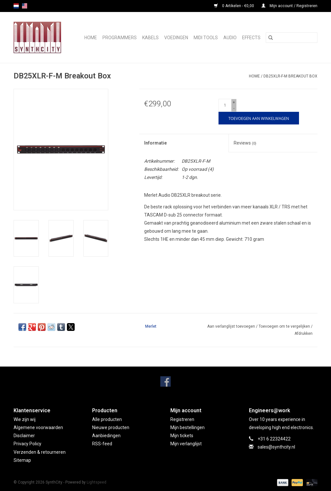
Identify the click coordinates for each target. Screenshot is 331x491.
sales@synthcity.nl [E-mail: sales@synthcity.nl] (276, 447)
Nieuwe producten (110, 427)
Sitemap (22, 460)
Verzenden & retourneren (40, 452)
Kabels (150, 37)
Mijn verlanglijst (186, 443)
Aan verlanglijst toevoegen (231, 326)
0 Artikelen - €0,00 (234, 6)
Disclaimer (24, 435)
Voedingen (176, 37)
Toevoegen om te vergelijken (285, 326)
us (24, 5)
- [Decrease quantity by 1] (233, 108)
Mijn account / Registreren (289, 6)
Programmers (119, 37)
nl (16, 5)
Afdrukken (303, 333)
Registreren (182, 419)
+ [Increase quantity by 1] (234, 102)
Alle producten (107, 419)
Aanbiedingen (106, 435)
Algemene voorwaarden (38, 427)
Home (90, 37)
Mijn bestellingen (187, 427)
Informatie (155, 143)
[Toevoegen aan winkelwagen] (259, 118)
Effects (251, 37)
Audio (230, 37)
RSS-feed (102, 443)
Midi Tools (206, 37)
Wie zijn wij (25, 419)
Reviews (245, 143)
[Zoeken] (291, 37)
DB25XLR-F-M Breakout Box (290, 76)
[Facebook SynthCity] (165, 381)
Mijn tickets (181, 435)
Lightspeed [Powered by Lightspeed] (96, 482)
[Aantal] (225, 105)
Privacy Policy (27, 443)
